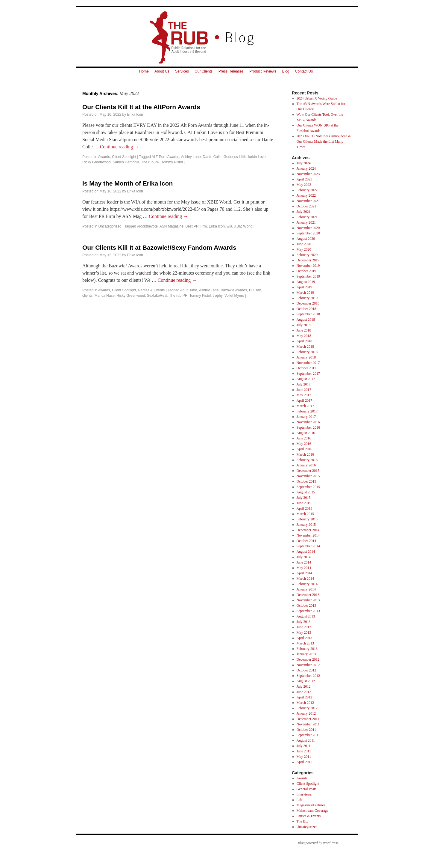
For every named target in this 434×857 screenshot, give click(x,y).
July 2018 (304, 325)
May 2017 (304, 395)
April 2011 (304, 762)
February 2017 (307, 411)
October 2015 (306, 481)
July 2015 (304, 497)
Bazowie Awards (234, 290)
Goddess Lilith (235, 157)
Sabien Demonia (126, 162)
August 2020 (306, 239)
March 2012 (305, 703)
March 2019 (305, 292)
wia (229, 226)
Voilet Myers (234, 295)
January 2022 (306, 195)
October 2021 (306, 206)
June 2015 (304, 503)
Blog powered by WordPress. (318, 843)
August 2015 (306, 492)
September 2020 (308, 233)
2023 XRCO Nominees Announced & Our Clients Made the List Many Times (324, 141)
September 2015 (308, 487)
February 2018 (307, 352)
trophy (217, 295)
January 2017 (306, 417)
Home (144, 71)
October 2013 (306, 605)
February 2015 (307, 519)
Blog (285, 71)
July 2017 (304, 384)
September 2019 (308, 276)
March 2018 (305, 346)
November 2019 (308, 265)
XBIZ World (243, 226)
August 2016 (306, 433)
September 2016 (308, 427)
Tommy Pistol (172, 162)
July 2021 (304, 212)
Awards (104, 157)
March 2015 (305, 514)
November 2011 (308, 724)
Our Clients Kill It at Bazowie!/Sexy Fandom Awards (159, 247)
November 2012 (308, 665)
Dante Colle (212, 157)
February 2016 (307, 460)
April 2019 (304, 287)
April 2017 (304, 400)
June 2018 (304, 330)
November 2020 (308, 228)
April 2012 (304, 697)
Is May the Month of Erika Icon (127, 183)
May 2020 (304, 249)
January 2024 (306, 168)
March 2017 (305, 406)
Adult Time (188, 290)
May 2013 (304, 632)
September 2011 (308, 735)
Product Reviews (262, 71)
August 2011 (306, 740)
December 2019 (308, 260)
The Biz (302, 821)
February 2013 (307, 649)
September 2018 (308, 314)
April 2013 (304, 638)
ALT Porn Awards (165, 157)
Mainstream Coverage (312, 810)
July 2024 (304, 163)
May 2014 (304, 568)
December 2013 (308, 595)
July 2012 (304, 686)
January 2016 (306, 465)
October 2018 (306, 309)
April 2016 (304, 449)
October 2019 (306, 271)
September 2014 (308, 546)
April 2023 (304, 179)
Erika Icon (135, 114)
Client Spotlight (124, 157)
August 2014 (306, 551)
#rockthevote (147, 226)
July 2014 (304, 557)
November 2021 (308, 201)
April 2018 (304, 341)
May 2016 (304, 444)
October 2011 (306, 730)
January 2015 (306, 524)
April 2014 (304, 573)
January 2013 (306, 654)
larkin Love (256, 157)
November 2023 (308, 174)
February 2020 (307, 255)
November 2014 (308, 535)
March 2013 (305, 643)
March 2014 (305, 578)
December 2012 (308, 659)
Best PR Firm (196, 226)
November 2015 (308, 476)
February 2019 (307, 298)
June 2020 (304, 244)
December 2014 (308, 530)
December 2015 (308, 471)
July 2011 (304, 746)
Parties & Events (151, 290)
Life (300, 800)
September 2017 (308, 373)
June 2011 (304, 751)
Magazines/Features (311, 805)
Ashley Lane (191, 157)
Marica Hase (105, 295)
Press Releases (231, 71)
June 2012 (304, 692)
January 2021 (306, 222)
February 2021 (307, 217)
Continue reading (119, 146)
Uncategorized (109, 226)
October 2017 (306, 368)
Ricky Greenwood (96, 162)
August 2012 (306, 681)
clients (87, 295)
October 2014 (306, 541)
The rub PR (150, 162)
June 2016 (304, 438)
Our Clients (204, 71)
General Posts (306, 789)
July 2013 (304, 622)
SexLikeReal (157, 295)
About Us (161, 71)
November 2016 (308, 422)
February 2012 (307, 708)
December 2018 (308, 303)
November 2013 (308, 600)
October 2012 (306, 670)
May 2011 (304, 756)
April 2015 (304, 508)
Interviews (304, 794)
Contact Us (304, 71)
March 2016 (305, 454)
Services (182, 71)
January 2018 (306, 357)
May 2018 (304, 336)
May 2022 (304, 185)
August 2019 (306, 282)
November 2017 (308, 363)
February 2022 (307, 190)
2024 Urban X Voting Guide (317, 98)
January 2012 (306, 713)
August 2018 (306, 319)
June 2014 (304, 562)
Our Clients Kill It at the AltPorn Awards (141, 106)
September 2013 (308, 611)
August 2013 (306, 616)
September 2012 (308, 676)
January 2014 (306, 589)
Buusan (255, 290)
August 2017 (306, 379)
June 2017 (304, 390)
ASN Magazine (171, 226)
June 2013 (304, 627)
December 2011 (308, 719)
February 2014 (307, 584)
